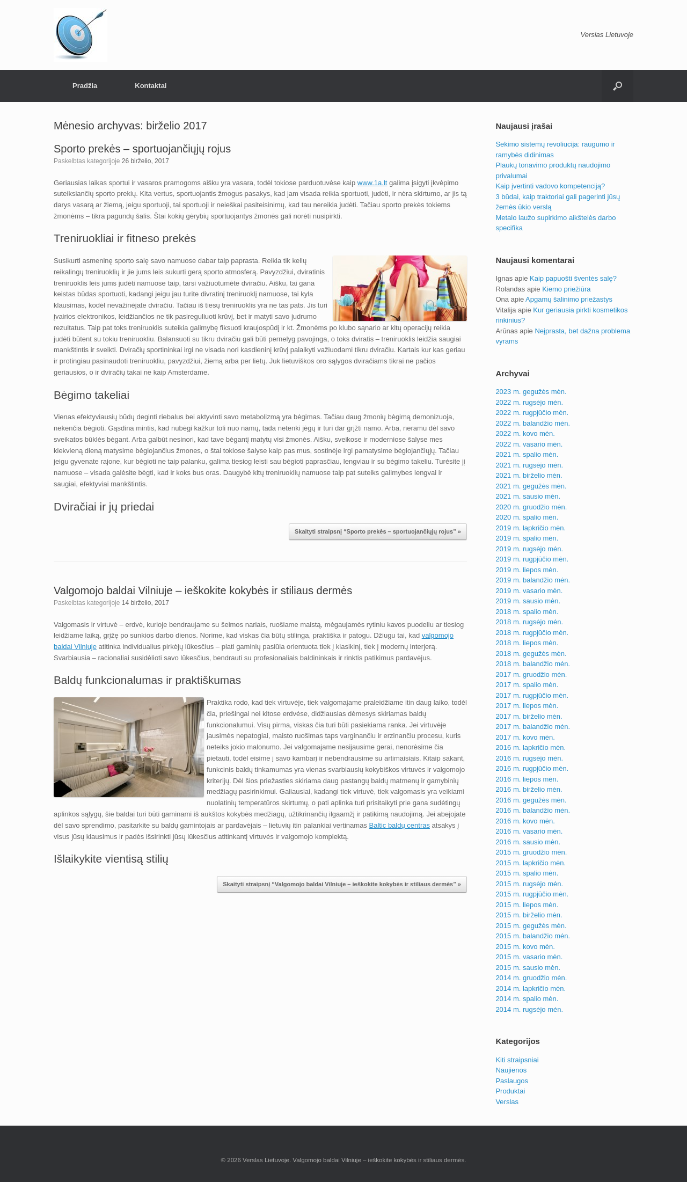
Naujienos (511, 1070)
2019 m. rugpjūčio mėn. (531, 559)
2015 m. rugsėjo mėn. (529, 884)
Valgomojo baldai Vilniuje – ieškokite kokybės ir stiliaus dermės (203, 590)
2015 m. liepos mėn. (526, 905)
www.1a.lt (372, 183)
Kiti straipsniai (516, 1060)
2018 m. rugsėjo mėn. (529, 622)
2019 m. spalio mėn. (526, 538)
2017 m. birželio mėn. (528, 716)
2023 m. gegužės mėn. (530, 392)
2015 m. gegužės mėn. (530, 926)
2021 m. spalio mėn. (526, 454)
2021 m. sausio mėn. (527, 496)
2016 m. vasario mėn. (528, 831)
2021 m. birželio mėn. (528, 475)
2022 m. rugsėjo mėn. (529, 402)
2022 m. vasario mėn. (528, 444)
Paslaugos (511, 1081)
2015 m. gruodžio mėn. (531, 852)
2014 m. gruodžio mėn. (531, 978)
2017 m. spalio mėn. (526, 685)
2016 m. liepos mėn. (526, 779)
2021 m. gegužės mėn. (530, 486)
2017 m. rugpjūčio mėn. (531, 695)
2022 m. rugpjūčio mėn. (531, 412)
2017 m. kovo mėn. (525, 737)
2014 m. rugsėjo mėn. (529, 1009)
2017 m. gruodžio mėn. (531, 674)
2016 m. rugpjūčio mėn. (531, 768)
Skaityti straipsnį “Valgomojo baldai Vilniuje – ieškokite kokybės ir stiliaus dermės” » (342, 884)
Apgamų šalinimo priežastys (568, 299)
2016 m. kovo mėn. (525, 821)
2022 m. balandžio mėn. (532, 423)
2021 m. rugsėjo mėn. (529, 465)
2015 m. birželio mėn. (528, 915)
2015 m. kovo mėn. (525, 947)
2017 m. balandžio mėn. (532, 727)
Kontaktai (150, 86)
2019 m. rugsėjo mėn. (529, 549)
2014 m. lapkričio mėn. (530, 988)
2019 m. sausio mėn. (527, 601)
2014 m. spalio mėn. (526, 999)
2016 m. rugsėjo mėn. (529, 758)
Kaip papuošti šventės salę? (573, 278)
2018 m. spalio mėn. (526, 612)
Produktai (510, 1091)
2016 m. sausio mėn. (527, 842)
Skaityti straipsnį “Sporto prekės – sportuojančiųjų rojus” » (378, 531)
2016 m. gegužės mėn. (530, 800)
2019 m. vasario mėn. (528, 591)
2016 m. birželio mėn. (528, 789)
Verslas (506, 1102)
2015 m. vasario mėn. (528, 957)
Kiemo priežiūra (566, 289)
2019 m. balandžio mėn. (532, 580)
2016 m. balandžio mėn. (532, 810)
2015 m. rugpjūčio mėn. (531, 894)
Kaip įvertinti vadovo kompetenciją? (550, 186)
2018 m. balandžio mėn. (532, 664)
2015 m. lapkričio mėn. (530, 863)
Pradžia (84, 86)
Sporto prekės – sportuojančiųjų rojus (142, 149)
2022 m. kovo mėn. (525, 433)
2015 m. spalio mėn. (526, 873)
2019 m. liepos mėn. (526, 570)
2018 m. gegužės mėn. (530, 654)
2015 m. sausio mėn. (527, 968)
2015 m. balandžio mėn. (532, 936)
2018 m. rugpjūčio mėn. (531, 633)
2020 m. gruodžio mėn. (531, 507)
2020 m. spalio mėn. (526, 517)
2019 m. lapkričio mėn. (530, 528)
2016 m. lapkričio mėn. (530, 747)
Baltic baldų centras (399, 825)
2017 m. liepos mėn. (526, 706)
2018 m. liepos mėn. (526, 643)
